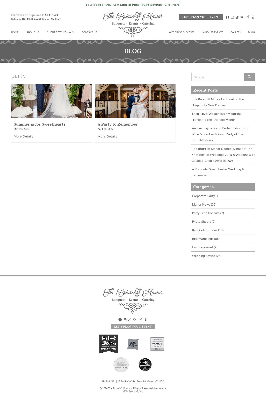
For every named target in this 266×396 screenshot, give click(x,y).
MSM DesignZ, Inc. (133, 391)
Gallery (235, 32)
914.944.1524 (50, 15)
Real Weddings (202, 238)
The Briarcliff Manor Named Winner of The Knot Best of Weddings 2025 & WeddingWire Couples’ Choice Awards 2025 (223, 154)
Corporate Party (203, 195)
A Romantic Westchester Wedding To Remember (218, 172)
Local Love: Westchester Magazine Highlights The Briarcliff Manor (217, 116)
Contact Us (89, 32)
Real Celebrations (204, 230)
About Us (33, 32)
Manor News (201, 204)
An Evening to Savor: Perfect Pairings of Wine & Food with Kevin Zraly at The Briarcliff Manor (220, 134)
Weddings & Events (181, 32)
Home (14, 32)
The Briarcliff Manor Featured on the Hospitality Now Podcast (218, 102)
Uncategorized (202, 247)
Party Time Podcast (205, 213)
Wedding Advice (203, 255)
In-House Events (212, 32)
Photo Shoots (201, 221)
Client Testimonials (60, 32)
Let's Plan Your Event (201, 17)
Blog (251, 32)
